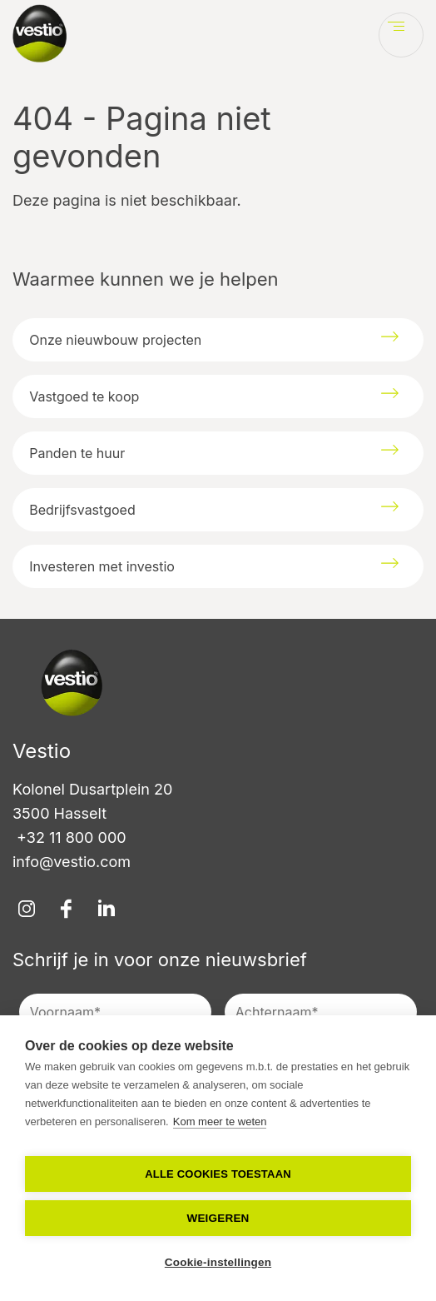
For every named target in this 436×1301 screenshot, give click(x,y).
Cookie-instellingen (218, 1262)
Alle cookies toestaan (218, 1174)
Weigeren (217, 1218)
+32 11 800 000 (69, 837)
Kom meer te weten (220, 1121)
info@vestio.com (71, 861)
